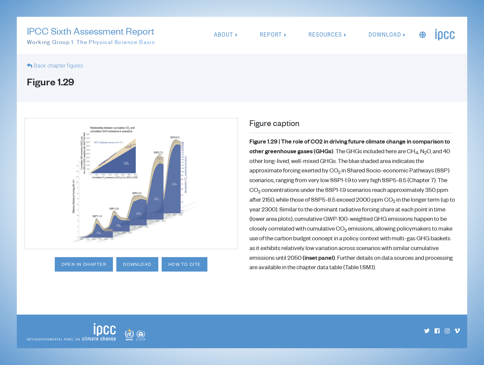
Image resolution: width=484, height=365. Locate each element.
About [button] (223, 34)
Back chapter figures (58, 66)
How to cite (184, 264)
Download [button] (384, 34)
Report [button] (271, 34)
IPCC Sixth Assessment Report (91, 35)
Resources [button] (325, 34)
